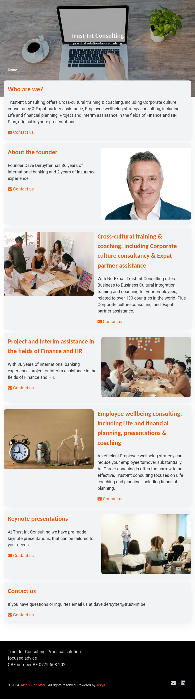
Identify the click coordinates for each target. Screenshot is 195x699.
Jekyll (100, 685)
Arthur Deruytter (33, 685)
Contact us (21, 132)
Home (12, 70)
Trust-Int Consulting (97, 35)
